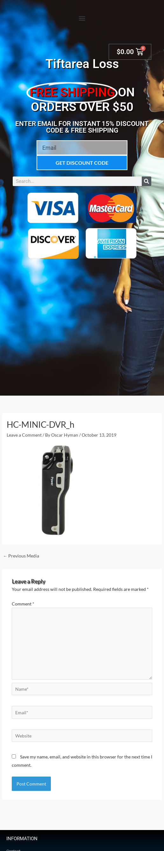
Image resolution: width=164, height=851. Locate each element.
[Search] (146, 181)
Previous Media (21, 555)
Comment (23, 603)
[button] (82, 18)
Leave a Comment (24, 435)
